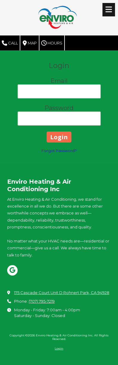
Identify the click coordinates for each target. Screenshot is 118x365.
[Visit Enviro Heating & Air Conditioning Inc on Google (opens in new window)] (12, 270)
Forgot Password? (59, 150)
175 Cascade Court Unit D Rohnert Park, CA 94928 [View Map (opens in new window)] (61, 292)
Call (10, 43)
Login (59, 348)
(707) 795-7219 (42, 301)
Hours (51, 43)
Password (59, 108)
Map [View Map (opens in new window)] (30, 43)
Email (59, 80)
